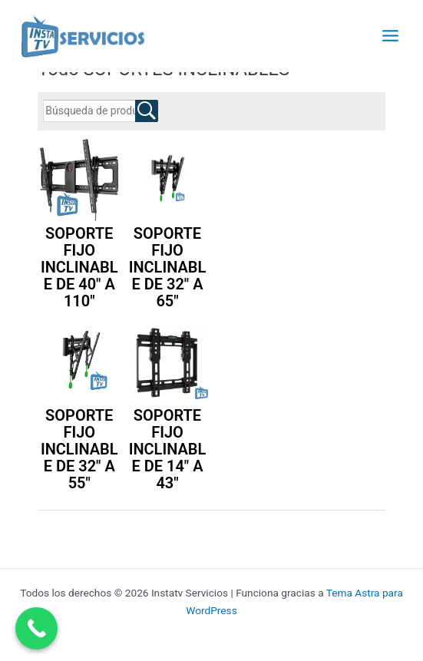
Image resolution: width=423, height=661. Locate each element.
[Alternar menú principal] (391, 35)
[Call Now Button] (36, 628)
